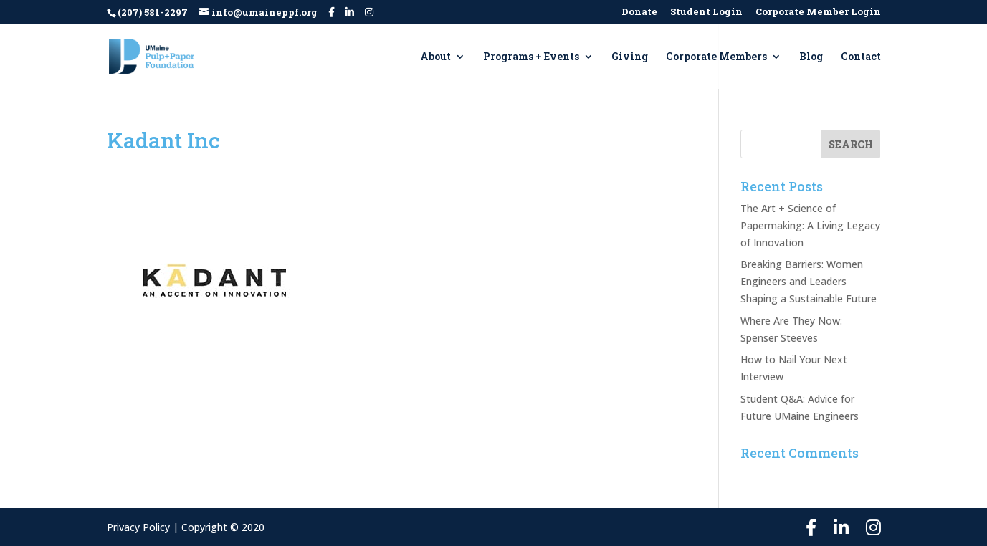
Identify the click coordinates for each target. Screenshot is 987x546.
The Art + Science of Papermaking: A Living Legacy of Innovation (810, 225)
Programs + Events (531, 57)
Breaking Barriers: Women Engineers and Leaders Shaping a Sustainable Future (808, 281)
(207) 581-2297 (153, 12)
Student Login (706, 12)
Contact (861, 57)
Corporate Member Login (818, 12)
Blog (811, 57)
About (435, 57)
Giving (629, 57)
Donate (639, 12)
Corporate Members (716, 57)
